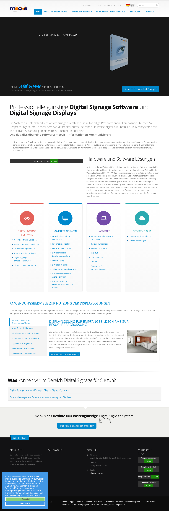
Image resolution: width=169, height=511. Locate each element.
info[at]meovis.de (96, 473)
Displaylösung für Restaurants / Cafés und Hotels (62, 284)
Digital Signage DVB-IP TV (25, 265)
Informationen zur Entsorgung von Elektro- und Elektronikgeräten (88, 505)
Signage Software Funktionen (26, 244)
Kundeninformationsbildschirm (25, 338)
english (132, 5)
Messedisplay (58, 260)
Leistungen (136, 12)
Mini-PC (94, 261)
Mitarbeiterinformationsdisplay (25, 333)
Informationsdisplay (61, 244)
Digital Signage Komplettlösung (111, 12)
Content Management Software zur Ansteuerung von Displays (40, 397)
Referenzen (109, 502)
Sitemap (119, 502)
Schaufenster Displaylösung (64, 269)
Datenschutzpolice (132, 502)
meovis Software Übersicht (25, 240)
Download (98, 502)
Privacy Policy (34, 495)
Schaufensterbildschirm (22, 328)
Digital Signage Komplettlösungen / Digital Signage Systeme (39, 390)
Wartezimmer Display (61, 248)
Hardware (150, 12)
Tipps (72, 502)
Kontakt (87, 5)
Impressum (120, 505)
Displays (94, 253)
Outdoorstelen (97, 257)
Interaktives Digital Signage (26, 253)
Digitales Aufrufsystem (22, 343)
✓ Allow (54, 161)
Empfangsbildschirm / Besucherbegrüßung (21, 321)
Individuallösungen (137, 240)
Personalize (25, 503)
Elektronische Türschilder (23, 348)
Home (38, 12)
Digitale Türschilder (99, 244)
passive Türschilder (99, 248)
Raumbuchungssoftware (24, 248)
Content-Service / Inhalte (140, 236)
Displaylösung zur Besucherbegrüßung (65, 354)
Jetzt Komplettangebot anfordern (76, 425)
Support (98, 5)
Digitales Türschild (60, 265)
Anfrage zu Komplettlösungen (140, 89)
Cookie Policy (14, 495)
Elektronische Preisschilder (23, 353)
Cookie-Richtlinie (148, 502)
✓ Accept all (25, 499)
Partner (89, 502)
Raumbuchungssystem (82, 12)
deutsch (128, 5)
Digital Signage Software (56, 12)
